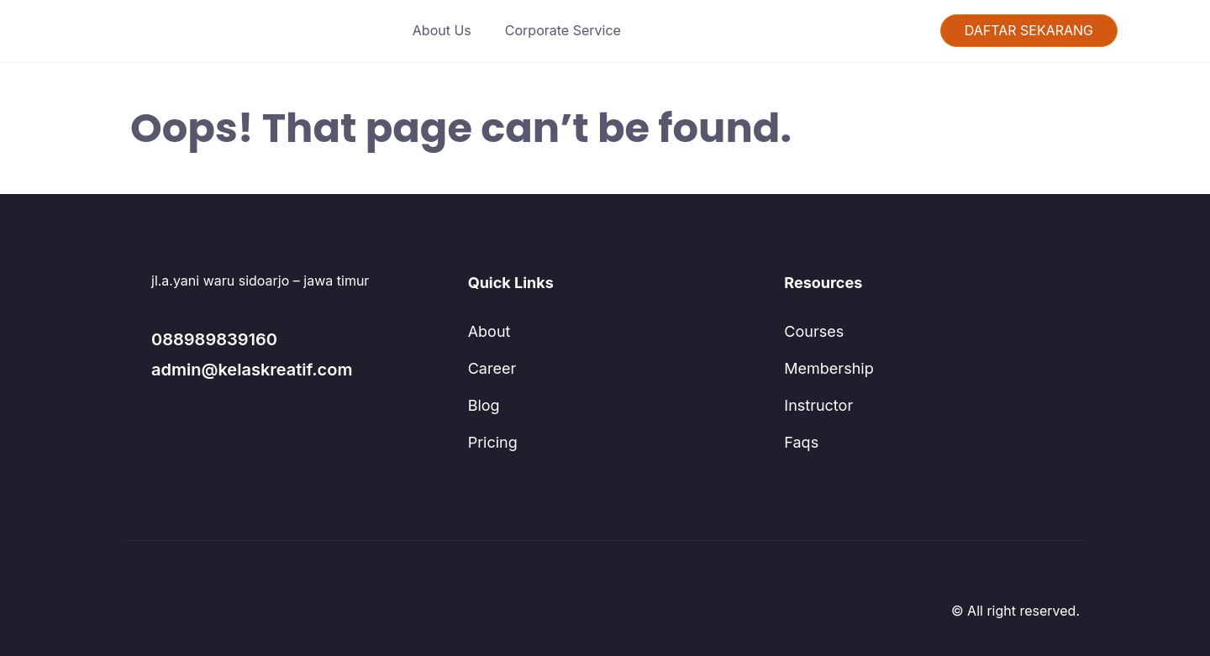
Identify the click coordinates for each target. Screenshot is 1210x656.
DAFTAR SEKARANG (1028, 31)
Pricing (490, 442)
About (487, 331)
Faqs (798, 442)
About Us (451, 31)
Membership (822, 368)
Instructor (813, 405)
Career (488, 368)
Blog (482, 405)
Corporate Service (559, 31)
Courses (808, 331)
